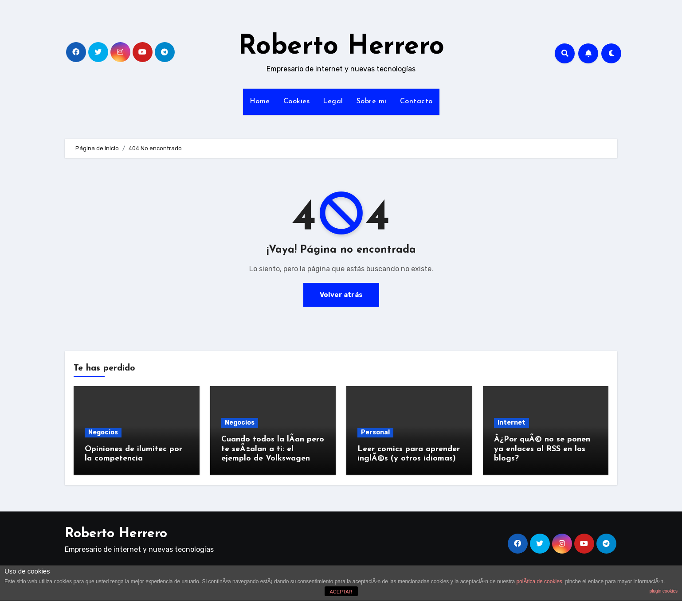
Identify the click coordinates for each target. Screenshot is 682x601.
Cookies (296, 101)
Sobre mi (372, 101)
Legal (333, 101)
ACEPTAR (340, 591)
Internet (511, 422)
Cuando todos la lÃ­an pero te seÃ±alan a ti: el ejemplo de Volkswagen (272, 449)
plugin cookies (664, 591)
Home (260, 101)
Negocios (103, 432)
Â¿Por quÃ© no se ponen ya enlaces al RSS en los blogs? (542, 449)
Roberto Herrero (341, 47)
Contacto (416, 101)
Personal (375, 432)
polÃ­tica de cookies (539, 581)
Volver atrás (341, 294)
